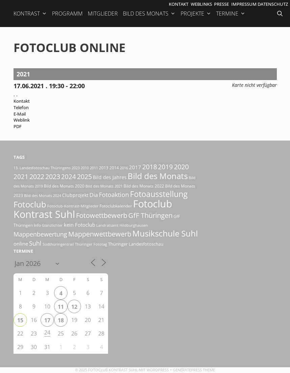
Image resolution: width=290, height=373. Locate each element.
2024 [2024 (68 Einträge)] (68, 176)
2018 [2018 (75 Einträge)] (149, 166)
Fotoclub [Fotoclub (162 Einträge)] (30, 204)
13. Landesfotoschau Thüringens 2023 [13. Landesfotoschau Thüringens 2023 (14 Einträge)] (47, 168)
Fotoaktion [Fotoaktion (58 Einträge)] (114, 194)
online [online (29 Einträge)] (21, 243)
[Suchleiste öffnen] (280, 13)
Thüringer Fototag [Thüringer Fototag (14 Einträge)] (91, 244)
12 (74, 306)
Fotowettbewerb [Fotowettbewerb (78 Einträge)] (101, 215)
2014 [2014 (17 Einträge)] (114, 167)
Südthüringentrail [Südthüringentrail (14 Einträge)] (58, 244)
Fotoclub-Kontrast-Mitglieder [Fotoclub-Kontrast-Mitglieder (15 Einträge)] (73, 205)
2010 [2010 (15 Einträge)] (85, 167)
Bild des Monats (149, 13)
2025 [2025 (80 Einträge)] (84, 176)
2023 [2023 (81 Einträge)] (52, 176)
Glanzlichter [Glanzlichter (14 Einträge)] (52, 225)
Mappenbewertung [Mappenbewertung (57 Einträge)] (40, 234)
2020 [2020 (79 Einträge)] (181, 166)
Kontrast (30, 13)
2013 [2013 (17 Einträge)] (103, 167)
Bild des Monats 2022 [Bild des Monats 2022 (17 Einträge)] (144, 186)
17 (47, 320)
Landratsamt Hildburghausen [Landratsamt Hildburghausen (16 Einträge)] (122, 225)
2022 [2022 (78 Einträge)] (36, 176)
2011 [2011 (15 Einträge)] (94, 167)
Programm (67, 13)
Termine (230, 13)
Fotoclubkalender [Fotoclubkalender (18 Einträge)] (116, 206)
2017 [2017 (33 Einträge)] (135, 167)
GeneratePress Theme (194, 369)
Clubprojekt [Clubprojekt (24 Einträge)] (75, 195)
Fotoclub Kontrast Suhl (113, 369)
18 (61, 320)
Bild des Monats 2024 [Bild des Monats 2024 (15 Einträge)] (42, 195)
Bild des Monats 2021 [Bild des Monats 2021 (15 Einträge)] (104, 186)
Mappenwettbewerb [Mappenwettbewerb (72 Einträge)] (99, 234)
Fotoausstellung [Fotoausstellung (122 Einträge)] (158, 194)
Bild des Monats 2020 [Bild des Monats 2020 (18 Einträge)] (64, 186)
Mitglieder (103, 13)
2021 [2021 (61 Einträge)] (21, 176)
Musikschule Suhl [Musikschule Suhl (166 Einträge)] (165, 233)
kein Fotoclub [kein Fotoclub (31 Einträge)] (79, 224)
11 (61, 306)
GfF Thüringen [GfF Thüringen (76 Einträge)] (150, 215)
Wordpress (158, 369)
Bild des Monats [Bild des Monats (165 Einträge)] (158, 175)
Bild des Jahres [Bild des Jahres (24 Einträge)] (110, 177)
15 (20, 320)
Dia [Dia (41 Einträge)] (93, 195)
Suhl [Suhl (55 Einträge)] (35, 243)
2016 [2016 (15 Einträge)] (124, 167)
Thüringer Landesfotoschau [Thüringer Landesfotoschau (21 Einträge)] (135, 244)
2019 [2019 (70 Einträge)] (165, 166)
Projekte (196, 13)
